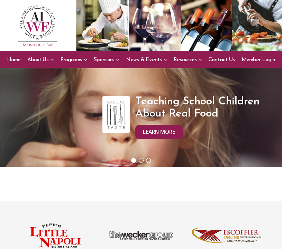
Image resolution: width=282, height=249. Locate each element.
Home (14, 60)
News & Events (144, 60)
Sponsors (104, 60)
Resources (185, 60)
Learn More (159, 132)
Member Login (258, 60)
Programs (71, 60)
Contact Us (221, 60)
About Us (37, 60)
